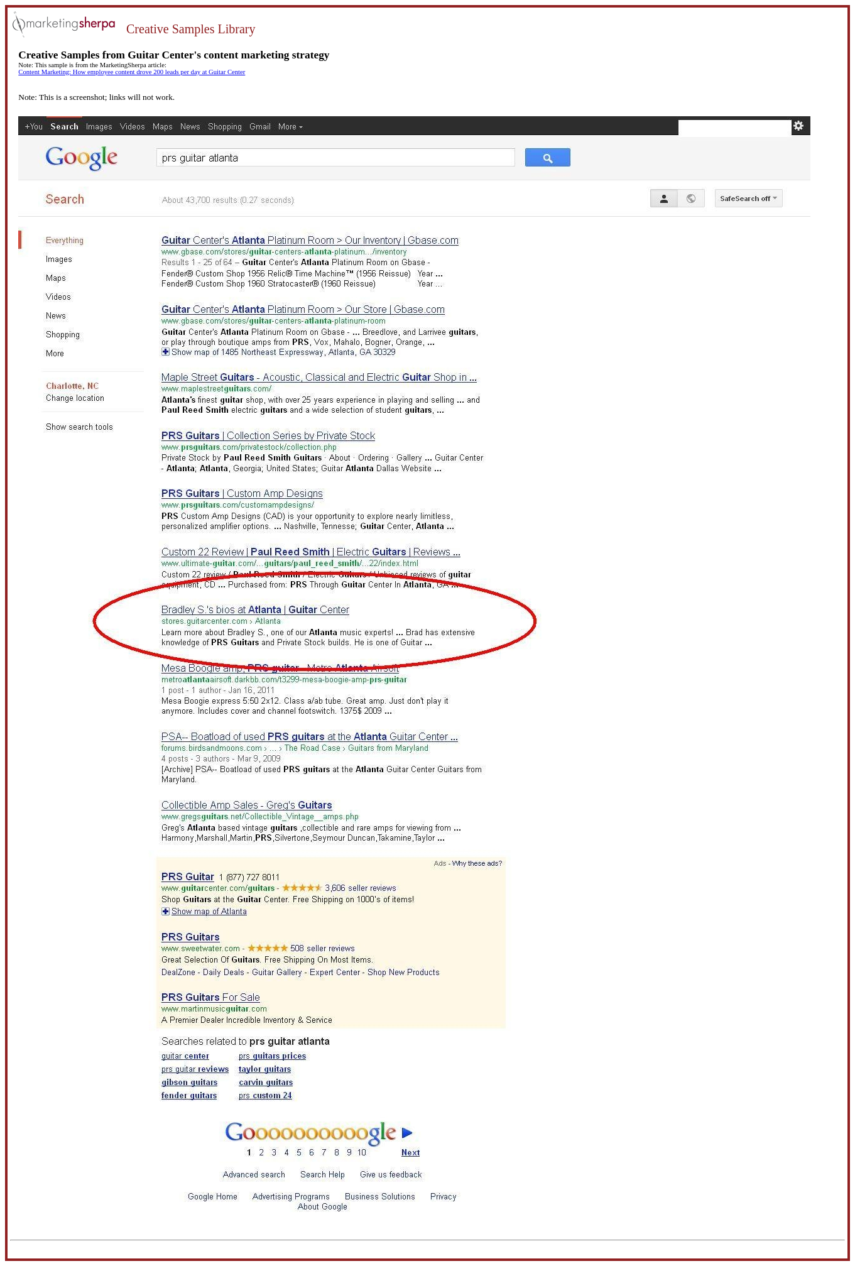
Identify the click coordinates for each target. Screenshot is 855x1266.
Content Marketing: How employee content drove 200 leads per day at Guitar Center (131, 71)
